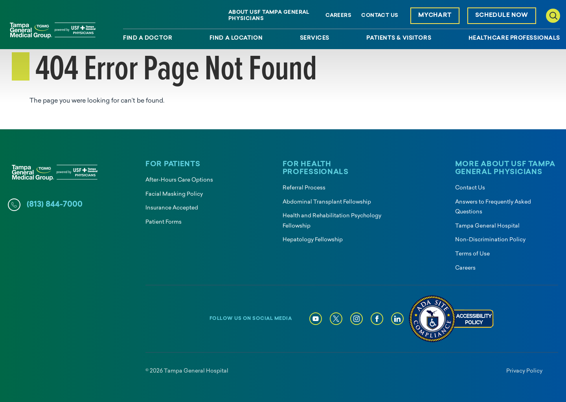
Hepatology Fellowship (313, 240)
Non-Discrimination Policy (490, 240)
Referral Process (304, 188)
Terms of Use (472, 254)
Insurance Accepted (171, 208)
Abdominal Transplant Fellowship (327, 202)
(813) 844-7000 (55, 205)
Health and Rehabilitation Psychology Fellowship (332, 221)
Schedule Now (501, 15)
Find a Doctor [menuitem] (147, 38)
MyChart (435, 15)
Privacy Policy (524, 371)
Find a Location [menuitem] (236, 38)
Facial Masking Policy (174, 194)
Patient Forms (163, 222)
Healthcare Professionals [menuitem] (514, 38)
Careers (338, 15)
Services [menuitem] (314, 38)
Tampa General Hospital (487, 226)
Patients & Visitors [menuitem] (398, 38)
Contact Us (379, 15)
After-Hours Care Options (179, 180)
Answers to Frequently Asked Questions (493, 207)
